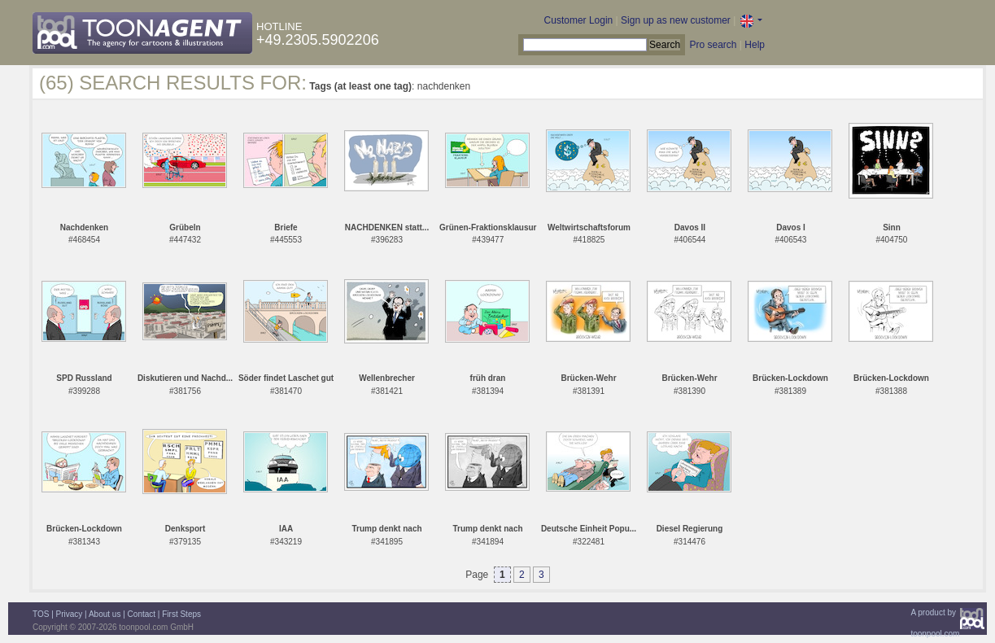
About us (104, 614)
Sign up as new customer (676, 20)
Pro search (712, 44)
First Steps (181, 614)
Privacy (69, 614)
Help (754, 44)
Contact (141, 614)
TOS (41, 614)
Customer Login (578, 20)
